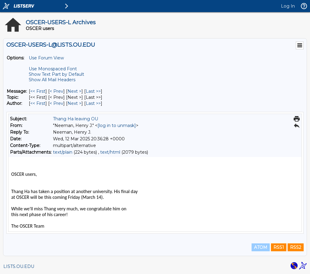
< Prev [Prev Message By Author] (56, 103)
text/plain (62, 152)
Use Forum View (46, 58)
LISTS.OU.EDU (18, 266)
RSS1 (278, 247)
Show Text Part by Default (56, 74)
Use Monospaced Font (53, 69)
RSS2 (295, 247)
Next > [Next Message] (74, 91)
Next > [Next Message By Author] (74, 103)
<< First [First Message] (37, 91)
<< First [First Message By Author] (37, 103)
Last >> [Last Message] (93, 91)
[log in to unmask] (116, 125)
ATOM (260, 247)
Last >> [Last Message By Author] (93, 103)
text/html (110, 152)
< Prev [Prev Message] (56, 91)
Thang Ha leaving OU (75, 119)
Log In (288, 6)
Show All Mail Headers (52, 79)
